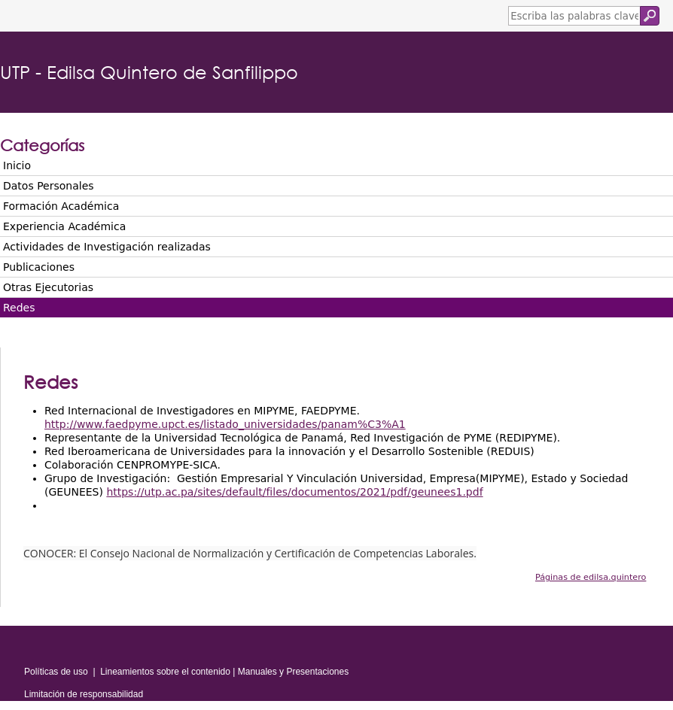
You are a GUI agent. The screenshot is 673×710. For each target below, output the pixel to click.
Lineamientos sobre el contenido (165, 671)
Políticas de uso (56, 671)
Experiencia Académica (64, 226)
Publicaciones (39, 267)
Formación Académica (61, 206)
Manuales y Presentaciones (293, 671)
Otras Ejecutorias (48, 287)
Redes (19, 308)
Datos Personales (48, 186)
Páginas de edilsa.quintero (590, 577)
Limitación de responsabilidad (83, 694)
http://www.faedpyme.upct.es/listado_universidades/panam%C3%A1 (225, 424)
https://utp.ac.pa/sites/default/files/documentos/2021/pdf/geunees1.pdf (294, 492)
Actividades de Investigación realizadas (107, 247)
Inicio (17, 165)
